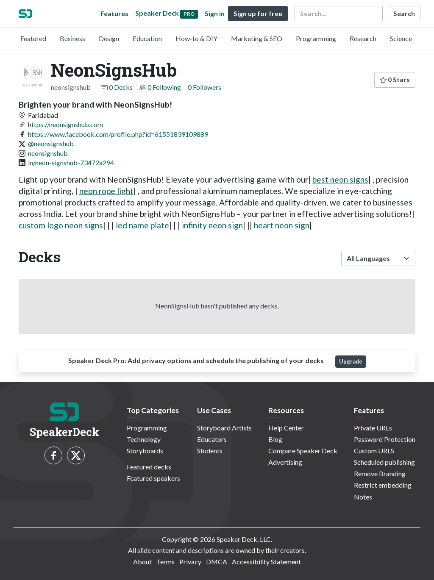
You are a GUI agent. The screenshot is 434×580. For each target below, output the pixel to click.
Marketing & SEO (256, 38)
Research (363, 38)
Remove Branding (380, 473)
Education (147, 38)
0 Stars (395, 79)
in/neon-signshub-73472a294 (71, 162)
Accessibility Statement (266, 562)
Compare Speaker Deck (302, 451)
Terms (165, 562)
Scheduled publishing (384, 462)
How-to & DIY (196, 38)
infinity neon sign (212, 225)
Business (72, 38)
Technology (144, 439)
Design (109, 38)
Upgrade (350, 361)
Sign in (215, 13)
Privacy (190, 562)
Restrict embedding (383, 485)
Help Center (286, 428)
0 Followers (204, 87)
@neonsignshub (51, 143)
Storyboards (145, 451)
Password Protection (384, 439)
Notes (363, 497)
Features (114, 13)
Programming (316, 38)
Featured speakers (153, 478)
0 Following (164, 87)
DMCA (216, 562)
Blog (275, 439)
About (142, 562)
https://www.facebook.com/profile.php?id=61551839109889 (118, 134)
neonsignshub (48, 153)
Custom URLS (374, 451)
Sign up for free (258, 13)
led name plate (142, 225)
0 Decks (121, 87)
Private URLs (373, 428)
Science (401, 38)
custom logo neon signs (61, 225)
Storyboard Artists (224, 428)
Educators (212, 439)
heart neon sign (281, 225)
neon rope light (106, 191)
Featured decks (149, 467)
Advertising (285, 462)
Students (210, 451)
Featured (33, 38)
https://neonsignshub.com (65, 124)
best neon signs (340, 179)
